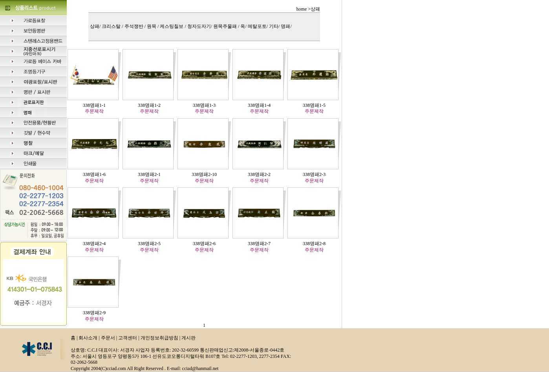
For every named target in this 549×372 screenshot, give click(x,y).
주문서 (108, 338)
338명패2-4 (94, 243)
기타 (273, 26)
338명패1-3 (204, 105)
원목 (152, 26)
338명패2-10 (204, 174)
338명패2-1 (149, 174)
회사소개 (88, 338)
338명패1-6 (94, 174)
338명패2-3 (314, 174)
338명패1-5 (314, 105)
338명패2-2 (259, 174)
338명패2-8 (314, 243)
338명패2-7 (259, 243)
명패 (285, 26)
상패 (94, 26)
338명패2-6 (204, 243)
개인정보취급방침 (159, 338)
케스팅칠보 (172, 26)
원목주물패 (225, 26)
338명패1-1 (94, 105)
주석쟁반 (134, 26)
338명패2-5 (149, 243)
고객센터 (127, 338)
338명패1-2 (149, 105)
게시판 (188, 338)
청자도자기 (199, 26)
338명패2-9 (94, 312)
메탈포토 (257, 26)
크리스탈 (112, 26)
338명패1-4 (259, 105)
